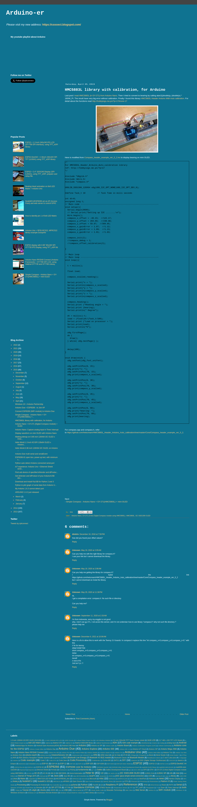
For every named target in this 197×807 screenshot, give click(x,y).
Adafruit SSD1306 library (84, 743)
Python (84, 784)
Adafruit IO (68, 743)
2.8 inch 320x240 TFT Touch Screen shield (128, 740)
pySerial (74, 785)
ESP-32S (89, 764)
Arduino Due (66, 748)
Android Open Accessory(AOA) (47, 745)
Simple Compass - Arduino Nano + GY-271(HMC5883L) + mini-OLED (97, 502)
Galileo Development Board (116, 770)
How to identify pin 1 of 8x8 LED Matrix (41, 216)
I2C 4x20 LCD (112, 773)
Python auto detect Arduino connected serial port (34, 463)
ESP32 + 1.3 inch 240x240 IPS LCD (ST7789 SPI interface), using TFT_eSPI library (41, 144)
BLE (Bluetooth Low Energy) (74, 758)
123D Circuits (69, 740)
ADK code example (130, 743)
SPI (46, 787)
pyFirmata (65, 785)
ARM (95, 755)
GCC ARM (137, 770)
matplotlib (32, 779)
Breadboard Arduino (153, 758)
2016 (15, 366)
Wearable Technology (114, 790)
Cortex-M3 (106, 760)
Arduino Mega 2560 (169, 749)
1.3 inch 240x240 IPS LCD (53, 740)
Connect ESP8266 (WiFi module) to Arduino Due (34, 411)
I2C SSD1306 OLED (142, 516)
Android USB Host (68, 745)
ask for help (116, 755)
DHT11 (116, 760)
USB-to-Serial (76, 790)
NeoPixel (143, 779)
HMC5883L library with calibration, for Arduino (33, 420)
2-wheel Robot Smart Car (84, 740)
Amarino (154, 743)
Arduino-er (25, 13)
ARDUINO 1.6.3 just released (27, 492)
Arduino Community (165, 745)
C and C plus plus (169, 758)
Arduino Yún (167, 752)
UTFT (86, 790)
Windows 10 (180, 790)
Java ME (67, 776)
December (20, 373)
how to (90, 772)
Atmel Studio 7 (174, 755)
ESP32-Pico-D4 (19, 767)
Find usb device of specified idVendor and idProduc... (36, 472)
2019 (15, 355)
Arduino (82, 745)
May (18, 397)
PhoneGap (143, 781)
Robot (164, 785)
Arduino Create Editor (37, 749)
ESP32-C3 (153, 764)
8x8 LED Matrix (34, 743)
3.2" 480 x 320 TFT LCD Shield (170, 740)
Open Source (77, 781)
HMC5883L (130, 516)
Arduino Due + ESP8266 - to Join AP (30, 408)
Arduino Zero (17, 755)
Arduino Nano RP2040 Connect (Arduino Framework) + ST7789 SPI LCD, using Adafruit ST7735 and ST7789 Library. (41, 262)
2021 (15, 348)
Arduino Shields (92, 752)
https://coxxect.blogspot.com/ (61, 24)
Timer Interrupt (173, 787)
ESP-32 (80, 764)
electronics (22, 764)
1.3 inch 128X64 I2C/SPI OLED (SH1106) (26, 740)
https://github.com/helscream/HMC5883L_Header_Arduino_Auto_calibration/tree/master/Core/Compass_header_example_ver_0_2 (125, 432)
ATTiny (184, 755)
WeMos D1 (152, 790)
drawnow (134, 760)
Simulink (39, 787)
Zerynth (99, 793)
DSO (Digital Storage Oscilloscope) (153, 760)
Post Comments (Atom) (85, 719)
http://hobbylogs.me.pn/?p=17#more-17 (109, 101)
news (161, 778)
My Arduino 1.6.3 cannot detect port (29, 489)
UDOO (52, 790)
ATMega (133, 755)
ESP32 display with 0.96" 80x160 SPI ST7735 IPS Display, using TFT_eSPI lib (41, 246)
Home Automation (76, 773)
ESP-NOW (110, 764)
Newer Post (70, 714)
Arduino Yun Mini (180, 752)
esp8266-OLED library (149, 767)
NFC (184, 779)
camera (15, 760)
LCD (150, 776)
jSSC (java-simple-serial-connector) (129, 776)
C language (182, 758)
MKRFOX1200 (122, 779)
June (18, 394)
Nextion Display (174, 779)
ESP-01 (45, 764)
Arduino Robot (79, 752)
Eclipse (13, 764)
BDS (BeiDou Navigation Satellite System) (34, 758)
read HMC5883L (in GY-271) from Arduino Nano (96, 95)
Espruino (31, 770)
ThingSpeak (150, 787)
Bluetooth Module (137, 758)
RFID (146, 785)
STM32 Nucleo (105, 787)
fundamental (83, 770)
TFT (131, 787)
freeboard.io (63, 770)
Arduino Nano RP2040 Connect (31, 752)
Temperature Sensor (120, 787)
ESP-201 (72, 764)
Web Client (128, 790)
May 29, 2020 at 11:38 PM (91, 592)
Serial (179, 784)
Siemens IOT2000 (16, 787)
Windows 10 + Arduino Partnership (29, 404)
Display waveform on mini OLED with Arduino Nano (36, 433)
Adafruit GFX (57, 743)
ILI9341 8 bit (149, 773)
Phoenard (134, 781)
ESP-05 (54, 764)
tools (184, 787)
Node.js (16, 781)
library (173, 776)
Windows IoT (32, 793)
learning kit (158, 776)
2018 (15, 359)
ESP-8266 (100, 764)
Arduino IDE (108, 749)
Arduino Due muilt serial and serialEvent (31, 454)
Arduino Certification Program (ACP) (144, 745)
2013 (15, 512)
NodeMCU (27, 781)
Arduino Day (50, 749)
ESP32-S (30, 767)
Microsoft (93, 779)
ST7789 (67, 787)
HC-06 (45, 773)
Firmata (54, 770)
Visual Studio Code (97, 790)
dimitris (75, 534)
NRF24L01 (56, 781)
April (18, 401)
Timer (163, 787)
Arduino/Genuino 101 (60, 755)
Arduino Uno (133, 752)
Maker (22, 779)
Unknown (76, 550)
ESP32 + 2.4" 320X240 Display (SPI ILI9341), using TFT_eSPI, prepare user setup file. (41, 174)
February (19, 500)
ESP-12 (63, 764)
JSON (111, 776)
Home (127, 714)
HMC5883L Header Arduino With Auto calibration (162, 98)
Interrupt (42, 776)
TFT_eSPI (139, 787)
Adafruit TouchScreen (103, 743)
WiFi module (165, 790)
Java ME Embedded (79, 776)
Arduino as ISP (96, 745)
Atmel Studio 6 (161, 755)
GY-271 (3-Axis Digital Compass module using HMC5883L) (103, 516)
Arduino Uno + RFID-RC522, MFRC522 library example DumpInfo (41, 231)
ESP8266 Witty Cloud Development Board (125, 767)
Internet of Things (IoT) (27, 776)
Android (182, 742)
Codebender (96, 760)
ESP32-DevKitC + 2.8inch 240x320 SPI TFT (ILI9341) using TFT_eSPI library (41, 158)
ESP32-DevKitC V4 (179, 764)
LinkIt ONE (182, 776)
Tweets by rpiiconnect (19, 523)
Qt (102, 785)
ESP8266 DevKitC (103, 767)
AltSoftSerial (145, 743)
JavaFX (92, 776)
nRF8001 (66, 781)
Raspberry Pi (112, 784)
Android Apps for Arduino (24, 745)
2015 (15, 370)
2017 (15, 363)
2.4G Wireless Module (103, 740)
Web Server (140, 790)
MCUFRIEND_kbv (62, 779)
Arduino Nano (77, 516)
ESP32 (137, 763)
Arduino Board (123, 745)
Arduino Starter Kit (106, 752)
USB (66, 790)
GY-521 (29, 773)
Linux (15, 779)
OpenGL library (108, 781)
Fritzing (72, 770)
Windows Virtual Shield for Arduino (71, 793)
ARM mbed (104, 755)
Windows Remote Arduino (48, 793)
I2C (102, 773)
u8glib (34, 790)
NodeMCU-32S (44, 781)
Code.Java (63, 760)
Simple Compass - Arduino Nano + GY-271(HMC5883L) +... (31, 416)
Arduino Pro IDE (53, 752)
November (20, 376)
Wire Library (89, 793)
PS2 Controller (54, 785)
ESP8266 (53, 766)
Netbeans (152, 779)
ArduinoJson (76, 755)
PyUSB (95, 785)
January (19, 504)
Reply (74, 542)
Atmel (151, 755)
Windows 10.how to (18, 793)
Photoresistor (154, 781)
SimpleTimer (29, 787)
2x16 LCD (151, 740)
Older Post (184, 714)
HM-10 (52, 773)
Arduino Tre (118, 752)
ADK (115, 742)
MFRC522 (75, 779)
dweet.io (181, 760)
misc (101, 778)
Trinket (17, 790)
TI (157, 787)
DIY (124, 760)
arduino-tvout (44, 755)
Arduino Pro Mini (67, 752)
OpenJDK (119, 781)
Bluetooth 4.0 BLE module (100, 758)
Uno (59, 790)
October (19, 380)
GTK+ (152, 770)
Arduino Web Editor (154, 752)
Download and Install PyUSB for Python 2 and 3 (34, 482)
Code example (28, 760)
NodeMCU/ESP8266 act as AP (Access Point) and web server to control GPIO (41, 202)
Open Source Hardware (92, 781)
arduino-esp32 (31, 755)
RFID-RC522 (155, 785)
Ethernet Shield (42, 770)
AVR (14, 758)
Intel (177, 773)
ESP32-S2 (40, 767)
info (171, 773)
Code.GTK (52, 760)
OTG (126, 781)
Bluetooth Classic (120, 758)
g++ (93, 770)
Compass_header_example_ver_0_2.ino (102, 157)
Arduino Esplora (89, 749)
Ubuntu (43, 790)
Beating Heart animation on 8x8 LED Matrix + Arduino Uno (40, 187)
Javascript (103, 776)
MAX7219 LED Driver (45, 779)
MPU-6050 (133, 779)
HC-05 (37, 773)
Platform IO (165, 781)
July (17, 390)
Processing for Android (38, 785)
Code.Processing (78, 760)
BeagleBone (57, 758)
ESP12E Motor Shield (124, 764)
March (18, 497)
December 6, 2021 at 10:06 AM (93, 637)
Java (56, 776)
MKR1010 (112, 779)
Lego (166, 776)
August (19, 387)
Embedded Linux (33, 764)
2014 (15, 508)
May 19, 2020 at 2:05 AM (91, 550)
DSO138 (172, 760)
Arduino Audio (109, 745)
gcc (130, 770)
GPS (145, 770)
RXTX (171, 785)
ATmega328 (142, 755)
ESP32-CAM (164, 764)
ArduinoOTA (86, 755)
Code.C (43, 760)
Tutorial (25, 790)
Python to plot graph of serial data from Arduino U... (36, 485)
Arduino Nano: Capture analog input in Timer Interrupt (36, 430)
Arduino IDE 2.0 (124, 749)
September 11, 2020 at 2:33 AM (94, 616)
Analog (162, 743)
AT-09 (125, 755)
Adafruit (47, 743)
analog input (171, 743)
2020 (15, 352)
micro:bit (84, 779)
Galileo (99, 770)
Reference (130, 784)
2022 (15, 345)
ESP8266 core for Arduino (79, 767)
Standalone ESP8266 (83, 787)
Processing (21, 785)
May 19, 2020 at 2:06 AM (91, 569)
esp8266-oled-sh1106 (166, 767)
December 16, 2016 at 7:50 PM (92, 534)
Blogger (109, 800)
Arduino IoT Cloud (139, 749)
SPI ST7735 (56, 787)
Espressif (23, 770)
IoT (49, 776)
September (20, 383)
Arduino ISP (153, 749)
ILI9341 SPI (162, 773)
